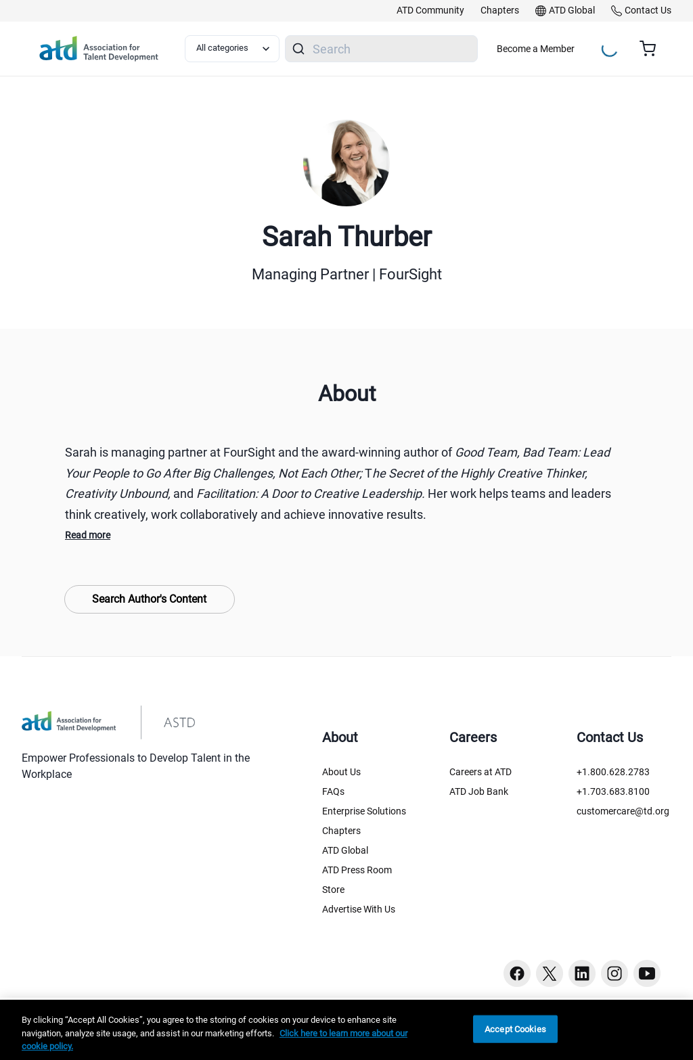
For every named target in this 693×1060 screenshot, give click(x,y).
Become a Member (536, 48)
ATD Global (345, 850)
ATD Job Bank (478, 791)
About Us (341, 771)
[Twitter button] (549, 973)
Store (333, 889)
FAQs (333, 791)
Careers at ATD (480, 771)
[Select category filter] (232, 48)
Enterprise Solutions (364, 811)
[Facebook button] (517, 973)
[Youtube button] (647, 973)
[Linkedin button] (582, 973)
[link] (430, 11)
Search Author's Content (149, 599)
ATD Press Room (357, 870)
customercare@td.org (623, 811)
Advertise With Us (358, 909)
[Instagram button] (614, 973)
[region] (346, 1030)
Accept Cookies (515, 1028)
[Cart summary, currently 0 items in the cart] (652, 48)
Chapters (341, 830)
